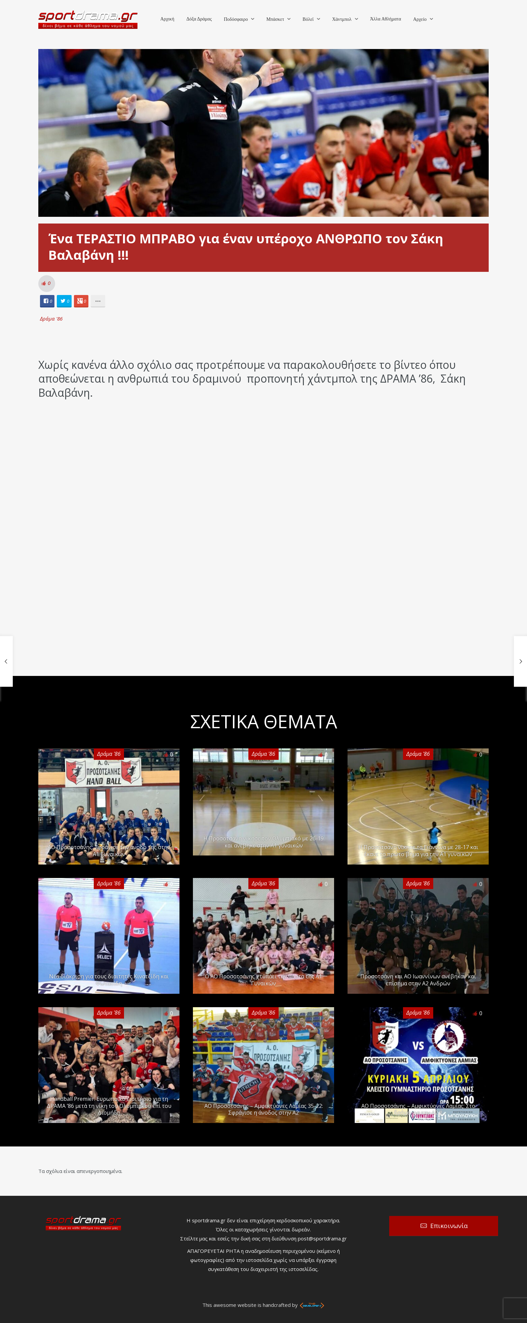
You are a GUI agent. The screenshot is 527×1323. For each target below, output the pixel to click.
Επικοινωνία (449, 1225)
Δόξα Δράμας (199, 18)
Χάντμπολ (342, 19)
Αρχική (167, 18)
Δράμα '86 (51, 318)
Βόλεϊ (308, 19)
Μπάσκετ (275, 19)
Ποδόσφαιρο (236, 19)
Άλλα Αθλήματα (385, 18)
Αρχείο (420, 19)
